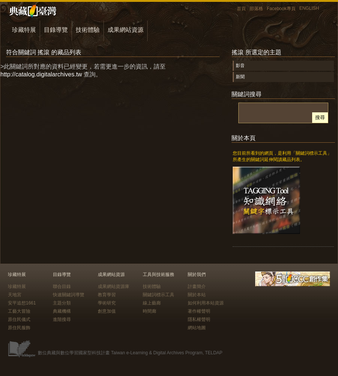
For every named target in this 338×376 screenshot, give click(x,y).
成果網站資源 (126, 30)
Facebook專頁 (281, 8)
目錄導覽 (56, 30)
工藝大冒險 (19, 311)
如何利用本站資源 (206, 303)
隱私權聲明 (199, 319)
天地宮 (14, 294)
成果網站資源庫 (113, 286)
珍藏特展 (24, 30)
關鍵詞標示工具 (158, 294)
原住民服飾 (19, 327)
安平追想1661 (22, 303)
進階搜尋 (62, 319)
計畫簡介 (197, 286)
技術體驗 (88, 30)
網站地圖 (197, 327)
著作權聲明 (199, 311)
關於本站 (197, 294)
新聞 (240, 76)
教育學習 (107, 294)
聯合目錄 (62, 286)
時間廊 (149, 311)
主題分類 (62, 303)
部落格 (256, 8)
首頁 (241, 8)
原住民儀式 (19, 319)
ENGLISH (309, 8)
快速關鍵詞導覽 (68, 294)
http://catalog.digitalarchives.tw (41, 74)
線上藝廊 (152, 303)
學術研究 (107, 303)
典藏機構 (62, 311)
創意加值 (107, 311)
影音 (240, 65)
